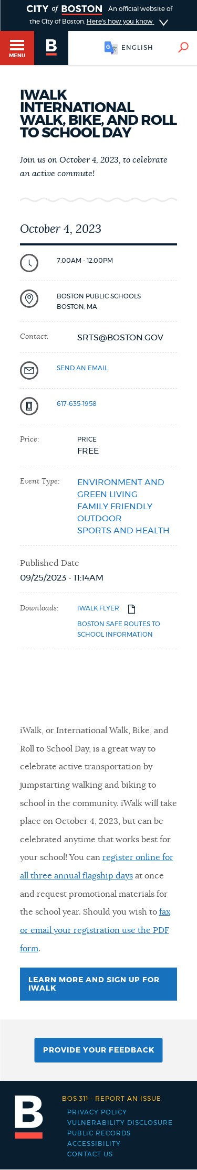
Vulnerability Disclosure (120, 1123)
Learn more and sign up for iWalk (94, 988)
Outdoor (99, 518)
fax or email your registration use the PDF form (95, 930)
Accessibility (94, 1144)
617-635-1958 (77, 404)
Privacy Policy (97, 1112)
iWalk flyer (98, 608)
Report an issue (111, 1099)
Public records (99, 1133)
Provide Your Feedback (98, 1050)
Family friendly (114, 506)
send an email (82, 368)
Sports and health (123, 531)
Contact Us (90, 1154)
